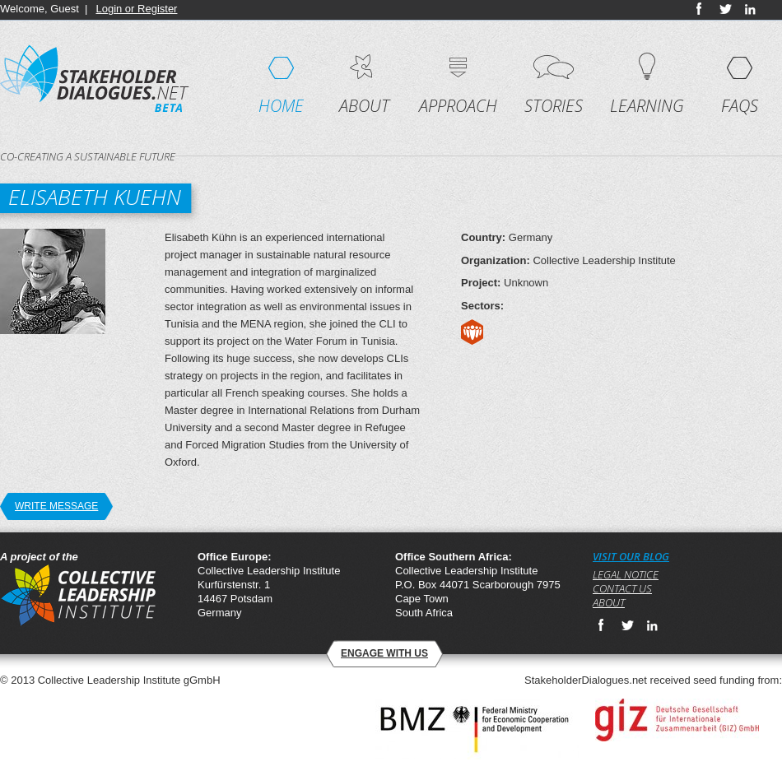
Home (281, 106)
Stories (553, 106)
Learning (647, 106)
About (364, 106)
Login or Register (136, 8)
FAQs (739, 106)
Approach (458, 106)
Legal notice (626, 574)
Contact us (622, 588)
